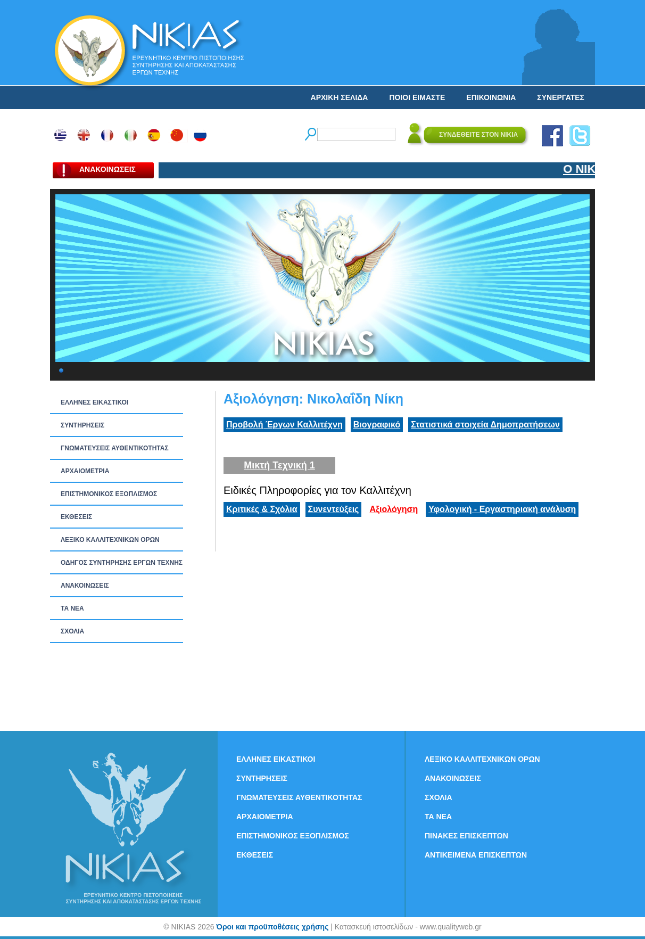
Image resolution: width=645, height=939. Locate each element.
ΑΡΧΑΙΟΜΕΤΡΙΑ (85, 471)
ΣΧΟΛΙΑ (72, 631)
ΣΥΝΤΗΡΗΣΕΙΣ (82, 425)
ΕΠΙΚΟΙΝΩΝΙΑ (491, 97)
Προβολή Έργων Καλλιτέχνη (284, 424)
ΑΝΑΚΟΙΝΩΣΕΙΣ (85, 585)
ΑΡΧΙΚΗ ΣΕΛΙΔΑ (339, 97)
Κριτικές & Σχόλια (261, 509)
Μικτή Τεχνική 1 (279, 465)
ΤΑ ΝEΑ (72, 608)
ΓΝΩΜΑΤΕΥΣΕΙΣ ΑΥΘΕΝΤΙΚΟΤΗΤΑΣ (115, 448)
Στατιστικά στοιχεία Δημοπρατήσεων (485, 424)
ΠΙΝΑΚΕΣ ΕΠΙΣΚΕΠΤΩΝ (466, 835)
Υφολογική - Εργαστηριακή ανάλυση (502, 509)
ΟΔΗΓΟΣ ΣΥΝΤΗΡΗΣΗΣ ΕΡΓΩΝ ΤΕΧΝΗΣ (122, 562)
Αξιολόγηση (393, 509)
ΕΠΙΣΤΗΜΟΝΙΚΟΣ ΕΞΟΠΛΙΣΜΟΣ (109, 494)
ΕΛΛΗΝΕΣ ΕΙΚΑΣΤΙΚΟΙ (94, 402)
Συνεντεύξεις (333, 509)
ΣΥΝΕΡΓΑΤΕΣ (560, 97)
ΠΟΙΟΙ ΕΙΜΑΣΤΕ (417, 97)
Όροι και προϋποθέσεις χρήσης (272, 926)
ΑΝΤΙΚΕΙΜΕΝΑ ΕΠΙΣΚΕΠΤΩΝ (476, 855)
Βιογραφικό (376, 424)
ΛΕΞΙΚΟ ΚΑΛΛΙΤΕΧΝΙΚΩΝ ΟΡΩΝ (110, 539)
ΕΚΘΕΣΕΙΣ (76, 517)
